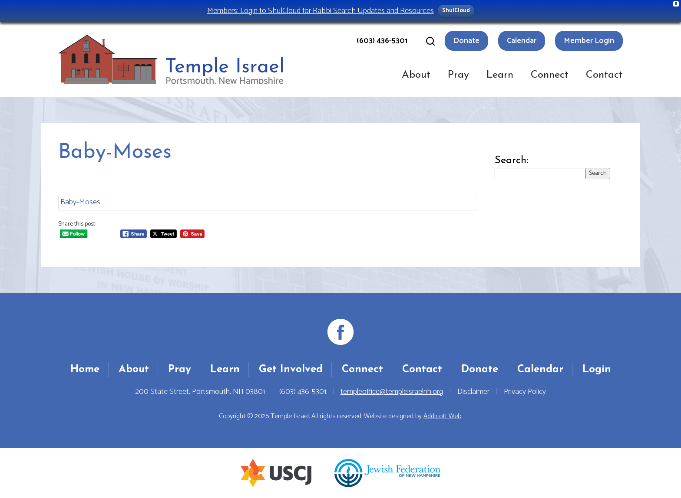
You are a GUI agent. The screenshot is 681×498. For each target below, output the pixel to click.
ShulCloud (456, 10)
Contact (604, 75)
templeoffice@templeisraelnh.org (391, 391)
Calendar (521, 40)
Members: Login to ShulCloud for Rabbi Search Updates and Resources (320, 10)
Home (84, 369)
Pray (458, 75)
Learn (499, 75)
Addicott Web (442, 416)
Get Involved (291, 369)
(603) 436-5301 (382, 40)
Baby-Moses (80, 202)
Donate (466, 40)
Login (596, 369)
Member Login (589, 40)
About (416, 75)
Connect (550, 75)
